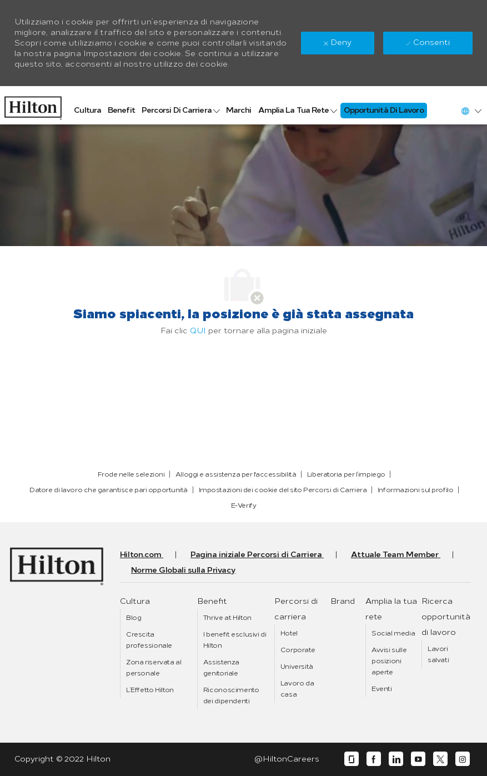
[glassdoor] (351, 759)
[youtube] (418, 759)
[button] (471, 111)
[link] (33, 105)
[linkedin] (396, 759)
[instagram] (462, 759)
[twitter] (440, 759)
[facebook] (374, 759)
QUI (198, 331)
